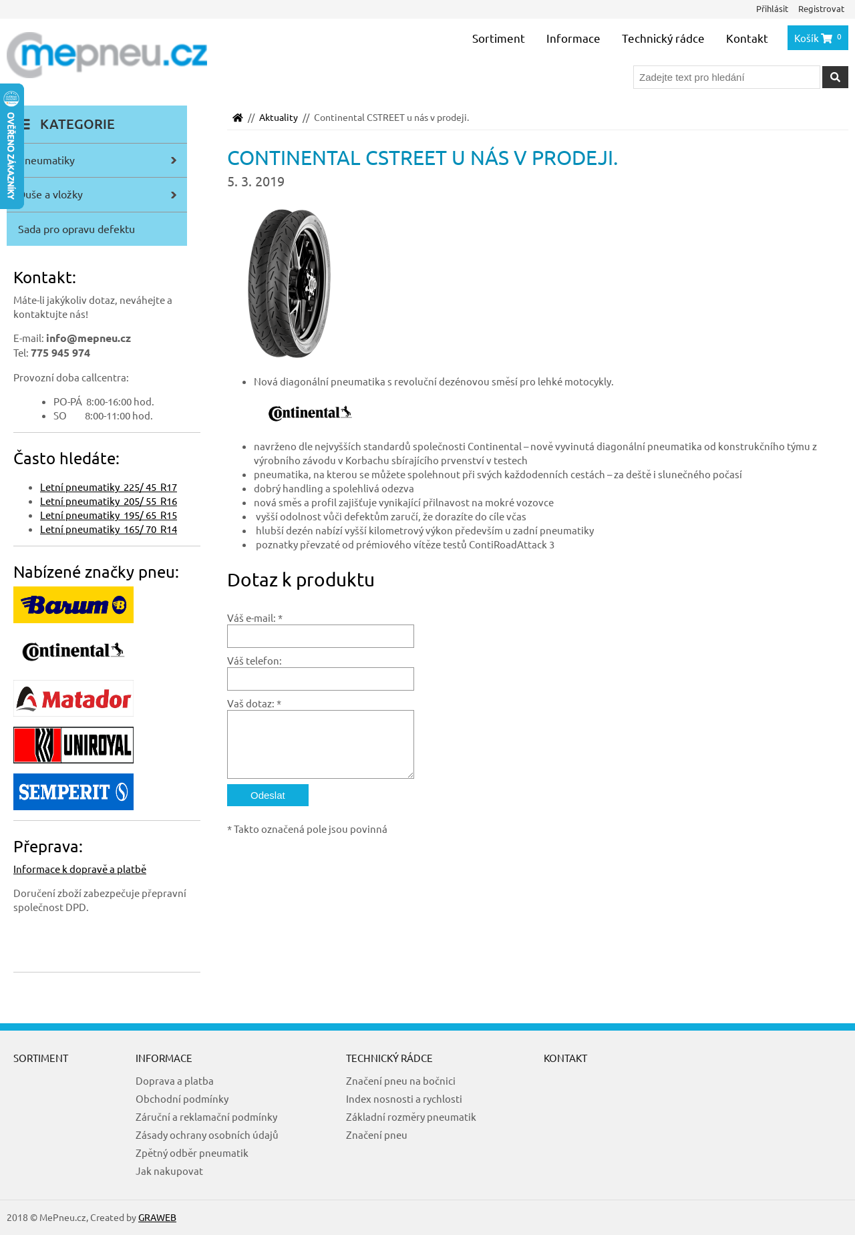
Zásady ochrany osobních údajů (207, 1134)
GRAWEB (157, 1217)
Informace (573, 38)
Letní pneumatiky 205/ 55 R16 (108, 500)
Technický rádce (663, 38)
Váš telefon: (254, 660)
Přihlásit (772, 8)
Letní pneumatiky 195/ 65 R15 (108, 514)
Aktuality (278, 117)
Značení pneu (376, 1134)
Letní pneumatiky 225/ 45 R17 (108, 486)
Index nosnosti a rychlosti (404, 1098)
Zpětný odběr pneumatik (192, 1152)
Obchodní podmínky (182, 1098)
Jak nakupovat (169, 1170)
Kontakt (747, 38)
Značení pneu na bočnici (401, 1080)
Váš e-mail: (251, 617)
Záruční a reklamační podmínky (206, 1116)
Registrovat (821, 8)
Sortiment (498, 38)
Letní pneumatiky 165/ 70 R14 (108, 528)
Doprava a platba (175, 1080)
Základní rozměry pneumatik (411, 1116)
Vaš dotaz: (251, 703)
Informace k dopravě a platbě (79, 868)
